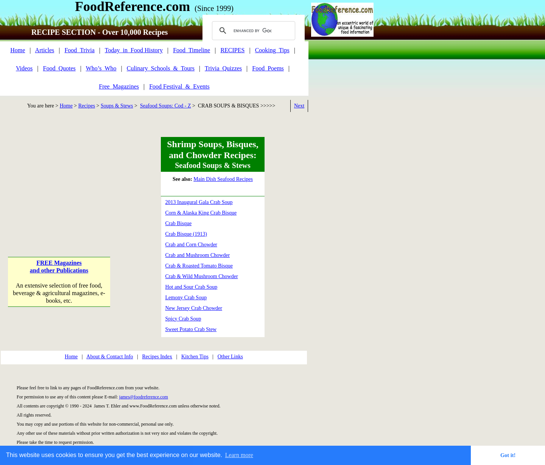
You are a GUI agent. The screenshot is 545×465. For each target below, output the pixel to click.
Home (17, 50)
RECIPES (232, 50)
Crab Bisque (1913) (186, 234)
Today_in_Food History (134, 50)
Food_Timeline (191, 50)
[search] (252, 30)
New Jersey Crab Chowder (193, 308)
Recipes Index (157, 356)
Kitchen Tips (195, 356)
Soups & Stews (117, 106)
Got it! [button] (507, 455)
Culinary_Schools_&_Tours (161, 68)
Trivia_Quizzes (223, 68)
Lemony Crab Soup (186, 297)
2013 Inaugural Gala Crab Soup (199, 202)
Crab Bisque (178, 223)
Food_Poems (268, 68)
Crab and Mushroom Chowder (197, 255)
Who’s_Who (101, 68)
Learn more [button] (239, 455)
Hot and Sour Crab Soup (191, 287)
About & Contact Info (109, 356)
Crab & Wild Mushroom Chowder (201, 276)
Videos (24, 68)
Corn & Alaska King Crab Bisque (201, 213)
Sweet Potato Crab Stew (191, 329)
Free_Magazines (119, 86)
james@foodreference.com (143, 397)
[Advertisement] (59, 184)
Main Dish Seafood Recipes (223, 179)
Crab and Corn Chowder (191, 244)
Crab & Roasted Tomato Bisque (199, 266)
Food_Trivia (79, 50)
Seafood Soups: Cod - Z (165, 106)
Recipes (86, 106)
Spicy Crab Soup (183, 319)
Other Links (230, 356)
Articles (44, 50)
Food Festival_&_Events (179, 86)
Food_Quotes (59, 68)
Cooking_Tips (272, 50)
